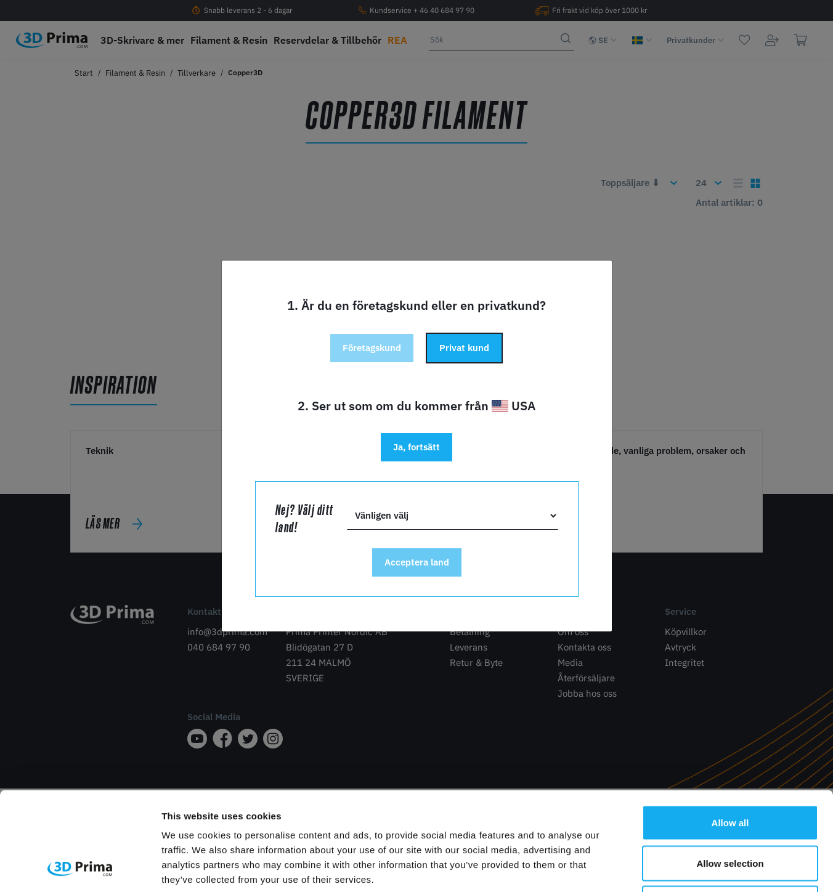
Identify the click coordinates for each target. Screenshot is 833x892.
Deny (730, 811)
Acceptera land (416, 562)
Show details (646, 867)
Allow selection (729, 771)
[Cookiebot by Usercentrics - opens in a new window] (80, 868)
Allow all (730, 730)
